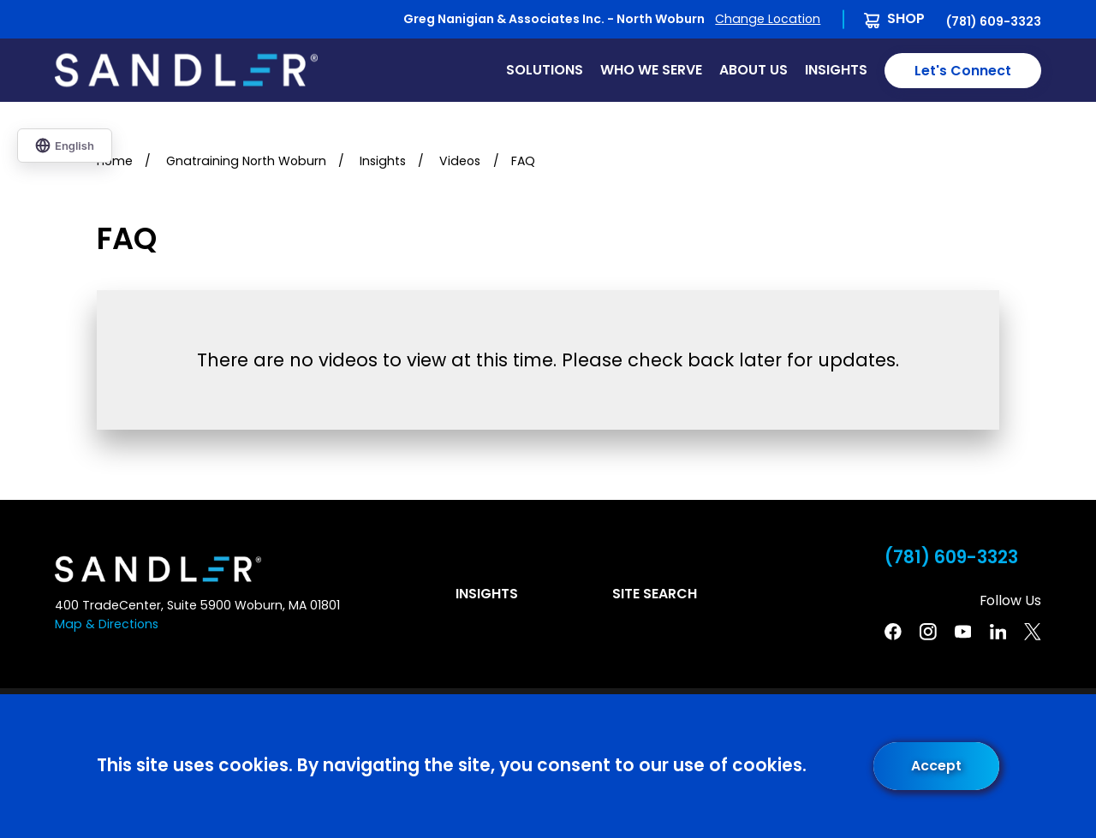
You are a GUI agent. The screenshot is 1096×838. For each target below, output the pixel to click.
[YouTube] (963, 631)
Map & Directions (106, 624)
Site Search (654, 593)
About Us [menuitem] (753, 70)
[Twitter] (1032, 631)
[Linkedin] (998, 631)
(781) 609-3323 (993, 21)
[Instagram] (928, 631)
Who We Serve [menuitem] (651, 70)
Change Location (767, 18)
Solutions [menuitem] (544, 70)
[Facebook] (893, 631)
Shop (906, 18)
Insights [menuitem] (836, 70)
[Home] (186, 70)
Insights (487, 593)
